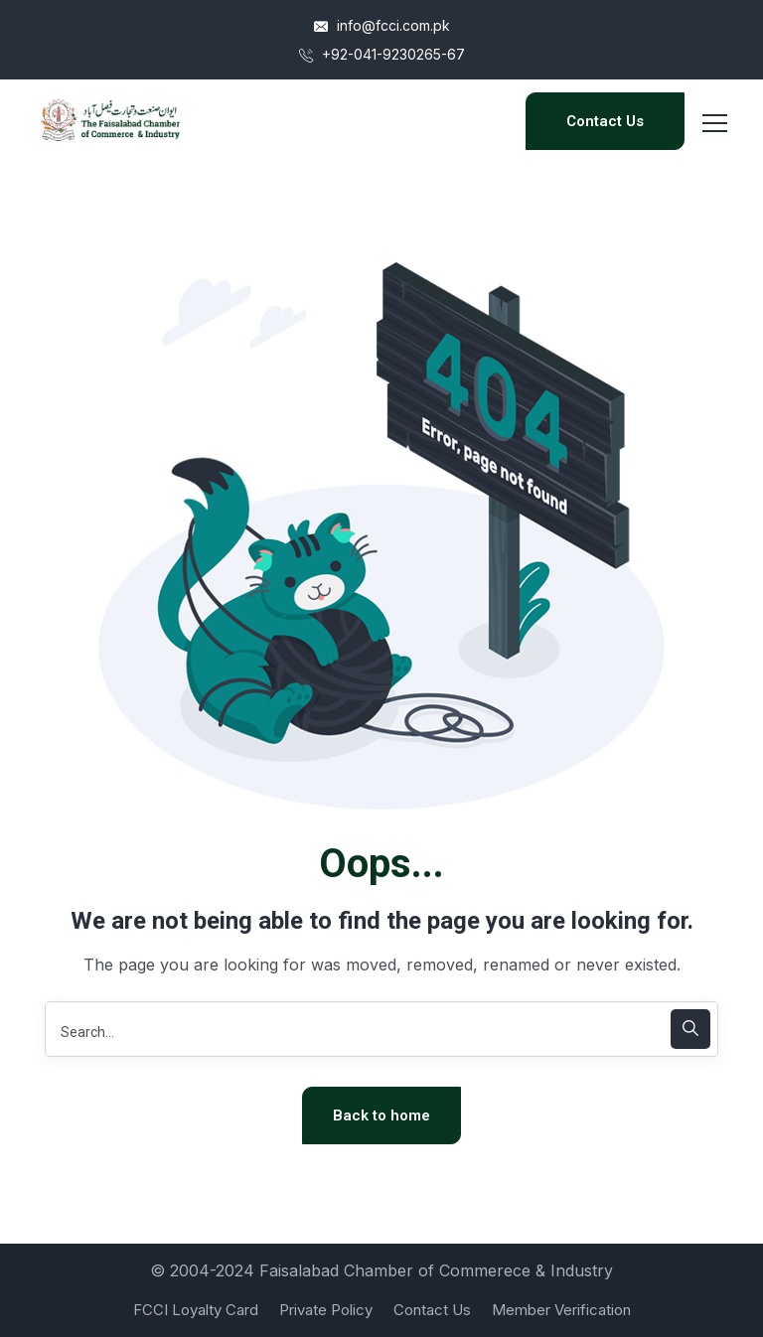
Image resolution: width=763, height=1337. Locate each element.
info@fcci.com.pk (382, 25)
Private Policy (326, 1309)
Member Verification (561, 1309)
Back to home (381, 1115)
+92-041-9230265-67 (382, 54)
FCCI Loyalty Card (195, 1309)
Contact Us (605, 121)
